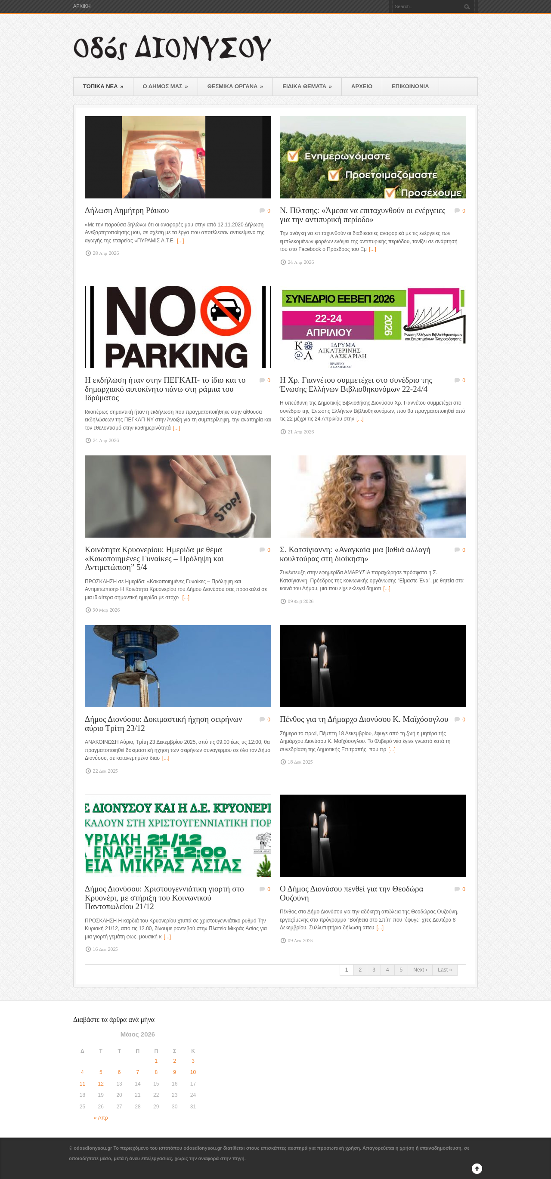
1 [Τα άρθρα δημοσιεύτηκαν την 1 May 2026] (156, 1061)
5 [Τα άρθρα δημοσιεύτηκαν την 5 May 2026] (100, 1072)
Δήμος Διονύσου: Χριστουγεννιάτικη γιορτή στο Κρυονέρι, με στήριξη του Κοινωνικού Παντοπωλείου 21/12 (164, 897)
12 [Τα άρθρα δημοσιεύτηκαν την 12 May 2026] (101, 1084)
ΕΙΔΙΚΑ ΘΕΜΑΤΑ (307, 86)
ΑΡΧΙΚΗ (81, 6)
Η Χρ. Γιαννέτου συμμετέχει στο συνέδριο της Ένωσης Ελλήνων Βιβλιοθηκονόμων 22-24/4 (356, 384)
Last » (445, 970)
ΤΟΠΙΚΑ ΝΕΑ (103, 86)
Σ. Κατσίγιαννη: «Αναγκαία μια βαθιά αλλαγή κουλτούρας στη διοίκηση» (355, 554)
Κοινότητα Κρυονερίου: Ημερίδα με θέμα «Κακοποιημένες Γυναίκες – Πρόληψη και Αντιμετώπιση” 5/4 (154, 558)
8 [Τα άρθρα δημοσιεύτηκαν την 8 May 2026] (156, 1072)
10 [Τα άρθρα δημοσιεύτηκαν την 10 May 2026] (193, 1072)
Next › (420, 970)
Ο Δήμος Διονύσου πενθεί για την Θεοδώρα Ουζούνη (352, 893)
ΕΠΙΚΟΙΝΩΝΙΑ (410, 86)
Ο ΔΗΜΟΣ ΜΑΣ (165, 86)
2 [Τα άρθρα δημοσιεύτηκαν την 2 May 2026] (174, 1061)
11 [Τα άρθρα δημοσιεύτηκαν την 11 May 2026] (82, 1084)
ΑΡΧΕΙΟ (361, 86)
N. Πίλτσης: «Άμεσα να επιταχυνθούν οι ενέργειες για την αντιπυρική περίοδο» (362, 215)
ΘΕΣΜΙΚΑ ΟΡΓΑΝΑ (235, 86)
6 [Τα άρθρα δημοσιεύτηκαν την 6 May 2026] (119, 1072)
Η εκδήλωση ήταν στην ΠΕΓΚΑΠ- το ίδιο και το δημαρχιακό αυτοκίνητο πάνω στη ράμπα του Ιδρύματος (165, 388)
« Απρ (101, 1118)
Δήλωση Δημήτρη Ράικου (127, 210)
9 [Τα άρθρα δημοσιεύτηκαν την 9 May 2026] (174, 1072)
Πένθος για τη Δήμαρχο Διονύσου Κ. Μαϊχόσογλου (364, 719)
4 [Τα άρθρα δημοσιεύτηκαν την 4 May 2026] (82, 1072)
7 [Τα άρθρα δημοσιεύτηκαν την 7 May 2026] (137, 1072)
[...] (180, 241)
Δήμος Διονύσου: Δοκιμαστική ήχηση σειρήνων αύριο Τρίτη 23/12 (163, 724)
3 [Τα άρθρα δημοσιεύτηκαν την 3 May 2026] (193, 1061)
